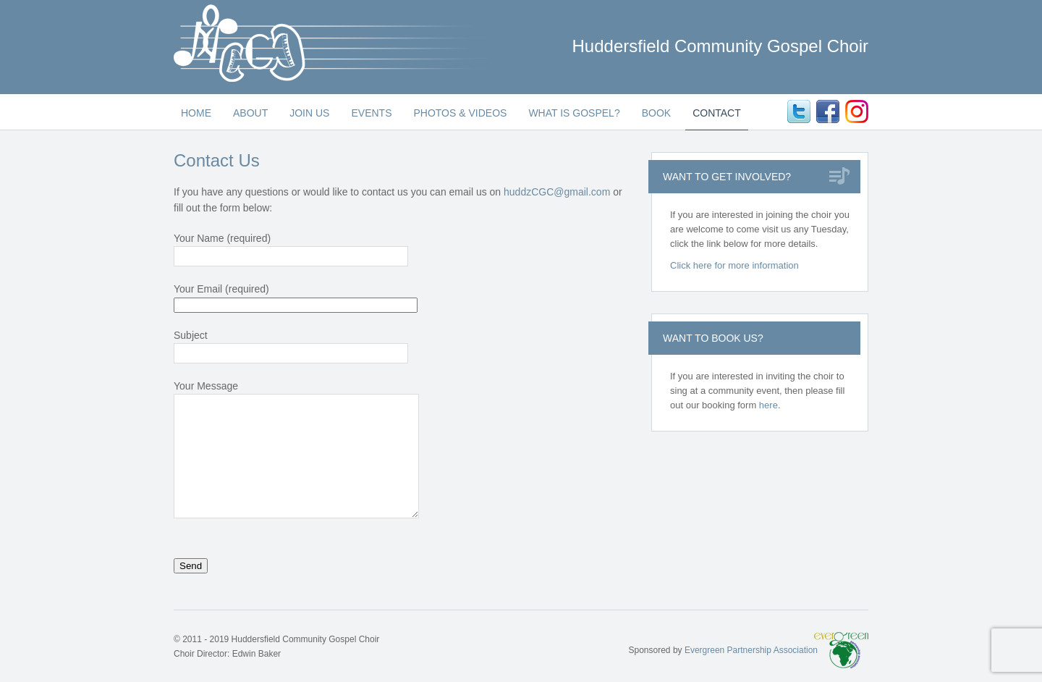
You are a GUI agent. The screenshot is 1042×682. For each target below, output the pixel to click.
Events (371, 113)
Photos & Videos (460, 113)
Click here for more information (734, 265)
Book (656, 113)
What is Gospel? (573, 113)
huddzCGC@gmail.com (557, 192)
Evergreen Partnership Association (751, 650)
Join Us (309, 113)
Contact (716, 113)
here (768, 405)
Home (196, 113)
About (250, 113)
